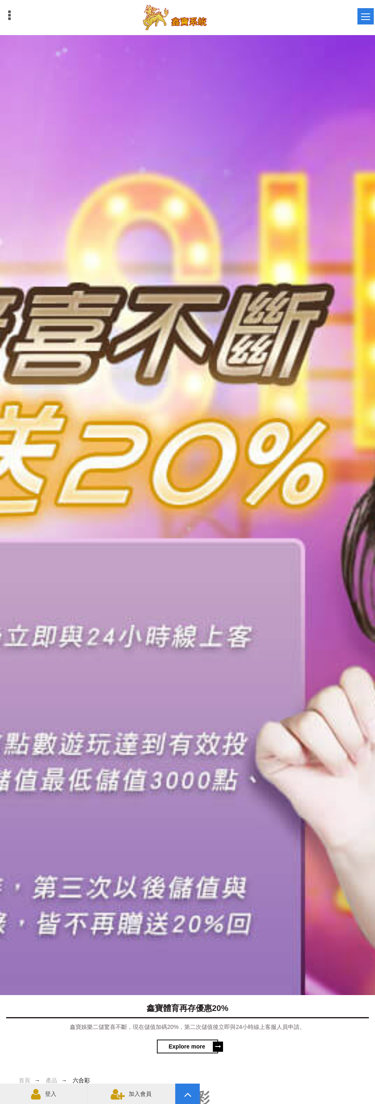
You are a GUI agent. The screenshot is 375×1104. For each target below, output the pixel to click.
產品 (51, 1080)
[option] (187, 547)
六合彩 (81, 1080)
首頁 (24, 1080)
